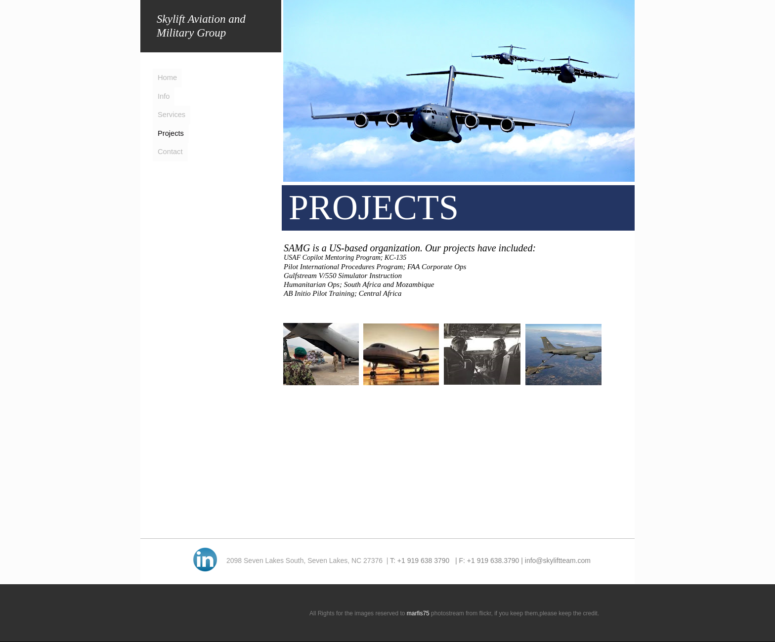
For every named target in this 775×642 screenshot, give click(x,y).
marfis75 (418, 613)
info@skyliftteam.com (558, 560)
